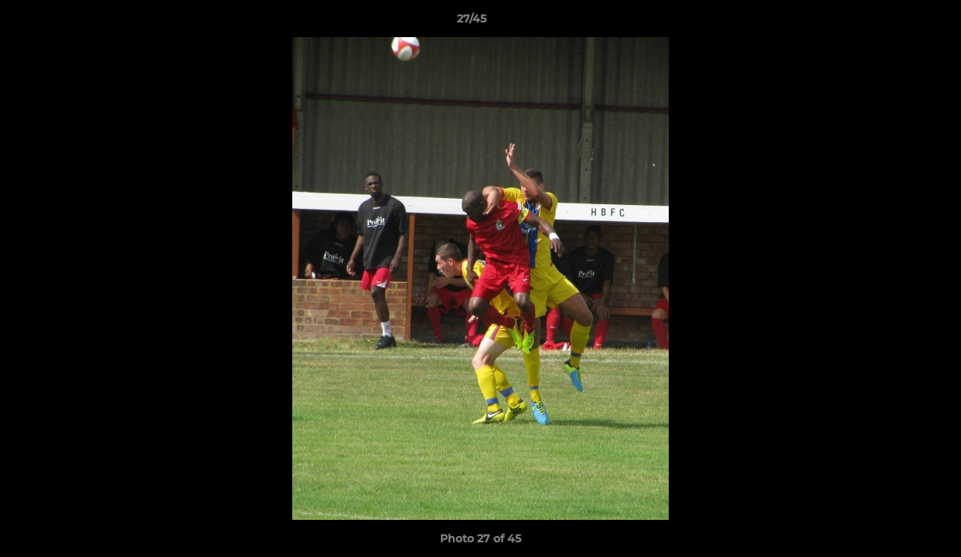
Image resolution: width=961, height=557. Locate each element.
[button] (896, 22)
